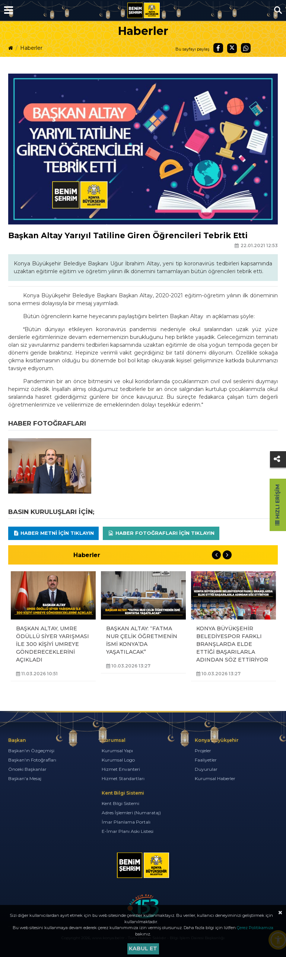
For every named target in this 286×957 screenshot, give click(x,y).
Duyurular (206, 769)
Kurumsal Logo (118, 760)
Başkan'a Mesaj (24, 778)
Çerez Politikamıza (255, 927)
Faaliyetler (206, 760)
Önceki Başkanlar (27, 769)
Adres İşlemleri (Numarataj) (131, 812)
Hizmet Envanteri (121, 769)
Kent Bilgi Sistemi (120, 803)
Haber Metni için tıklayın (53, 533)
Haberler (31, 48)
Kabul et (143, 948)
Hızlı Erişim (277, 505)
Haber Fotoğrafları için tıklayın (161, 533)
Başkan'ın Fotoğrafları (32, 760)
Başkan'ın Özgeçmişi (31, 750)
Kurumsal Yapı (117, 750)
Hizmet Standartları (123, 778)
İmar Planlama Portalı (126, 822)
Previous (216, 554)
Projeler (203, 750)
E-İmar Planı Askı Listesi (127, 831)
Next (227, 554)
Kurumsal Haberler (215, 778)
